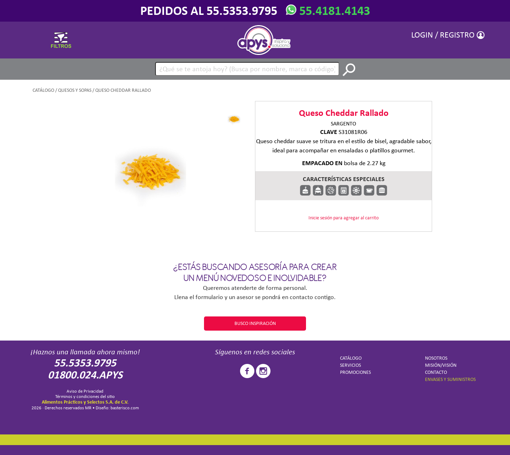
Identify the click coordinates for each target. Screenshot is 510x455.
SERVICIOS (350, 365)
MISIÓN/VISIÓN (441, 365)
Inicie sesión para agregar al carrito (343, 218)
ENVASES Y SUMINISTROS (450, 379)
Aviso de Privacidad (85, 391)
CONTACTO (436, 372)
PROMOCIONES (355, 372)
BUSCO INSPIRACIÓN (255, 323)
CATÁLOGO (43, 90)
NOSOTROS (436, 358)
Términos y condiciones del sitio (85, 396)
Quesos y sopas (74, 90)
